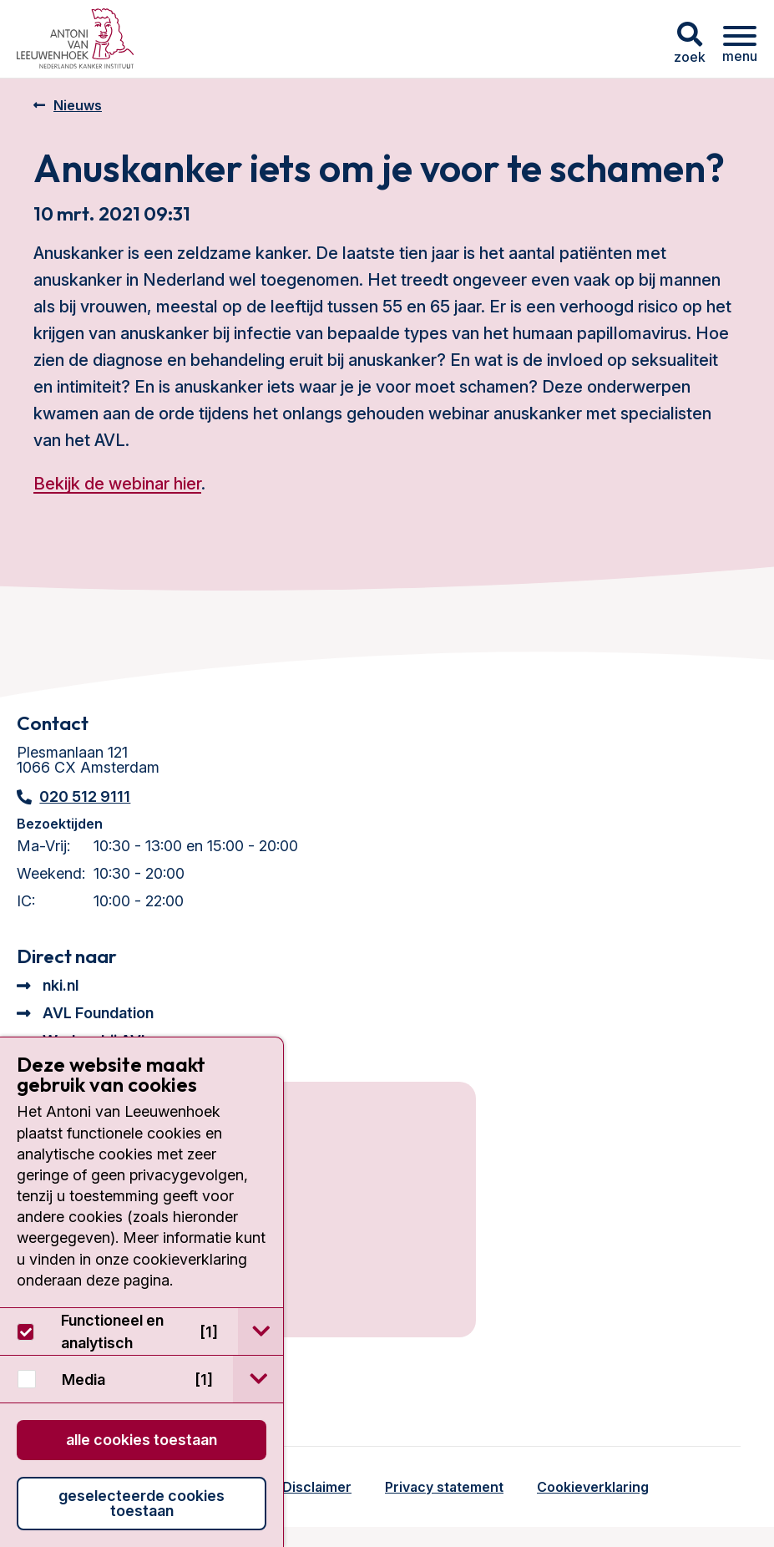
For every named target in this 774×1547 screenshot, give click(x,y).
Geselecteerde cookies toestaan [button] (141, 1503)
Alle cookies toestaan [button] (141, 1439)
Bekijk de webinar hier (117, 484)
